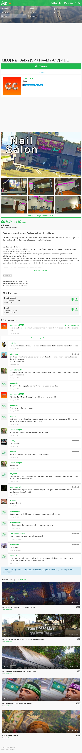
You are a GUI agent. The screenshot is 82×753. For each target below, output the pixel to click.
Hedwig (13, 343)
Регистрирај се (42, 569)
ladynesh (13, 474)
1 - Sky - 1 (13, 441)
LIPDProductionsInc (17, 533)
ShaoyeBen (14, 544)
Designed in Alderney (8, 747)
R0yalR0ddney (15, 522)
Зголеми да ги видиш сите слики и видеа (41, 216)
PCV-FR (13, 500)
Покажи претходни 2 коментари (41, 338)
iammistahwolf (15, 487)
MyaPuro (13, 555)
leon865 (13, 416)
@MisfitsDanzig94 (26, 397)
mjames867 (14, 354)
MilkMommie (15, 511)
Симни (41, 66)
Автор (22, 325)
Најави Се (29, 569)
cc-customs (27, 78)
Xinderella (14, 383)
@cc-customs (15, 408)
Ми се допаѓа (22, 222)
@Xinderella (14, 397)
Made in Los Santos (8, 750)
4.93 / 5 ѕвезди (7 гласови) (9, 227)
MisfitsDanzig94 (16, 370)
